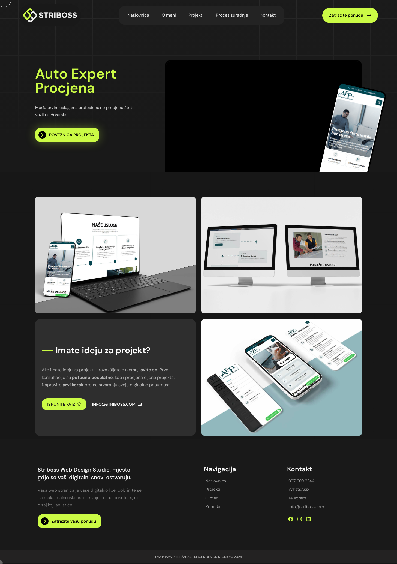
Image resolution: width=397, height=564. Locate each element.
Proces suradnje (232, 15)
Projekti (195, 15)
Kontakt (268, 15)
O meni (169, 15)
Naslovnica (138, 15)
